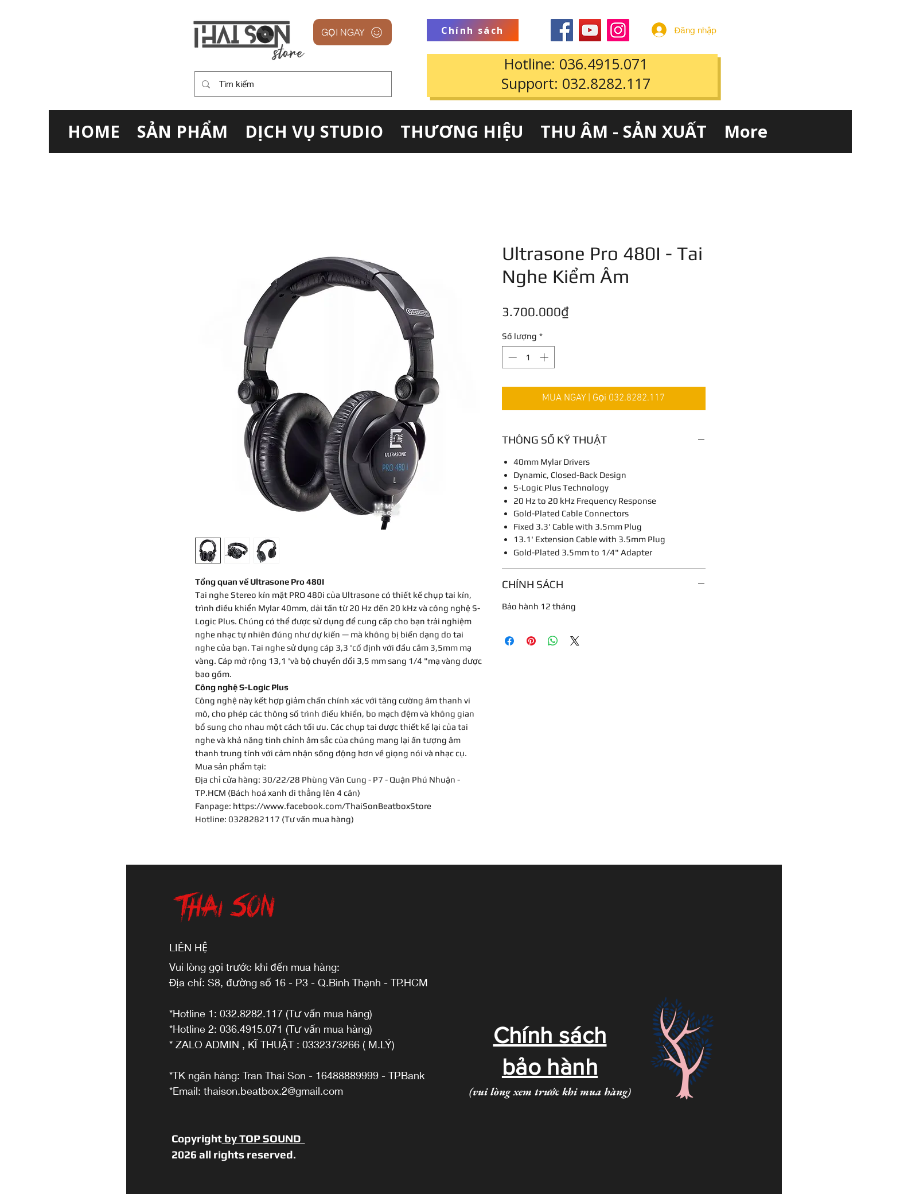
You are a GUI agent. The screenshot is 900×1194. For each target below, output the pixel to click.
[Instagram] (618, 30)
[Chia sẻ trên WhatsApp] (553, 641)
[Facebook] (562, 30)
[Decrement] (511, 357)
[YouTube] (590, 30)
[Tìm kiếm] (292, 84)
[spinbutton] (528, 357)
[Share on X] (575, 641)
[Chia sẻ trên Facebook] (509, 641)
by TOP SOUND (263, 1138)
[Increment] (545, 357)
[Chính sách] (473, 30)
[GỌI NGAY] (352, 32)
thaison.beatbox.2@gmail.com (273, 1090)
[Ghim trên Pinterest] (531, 641)
